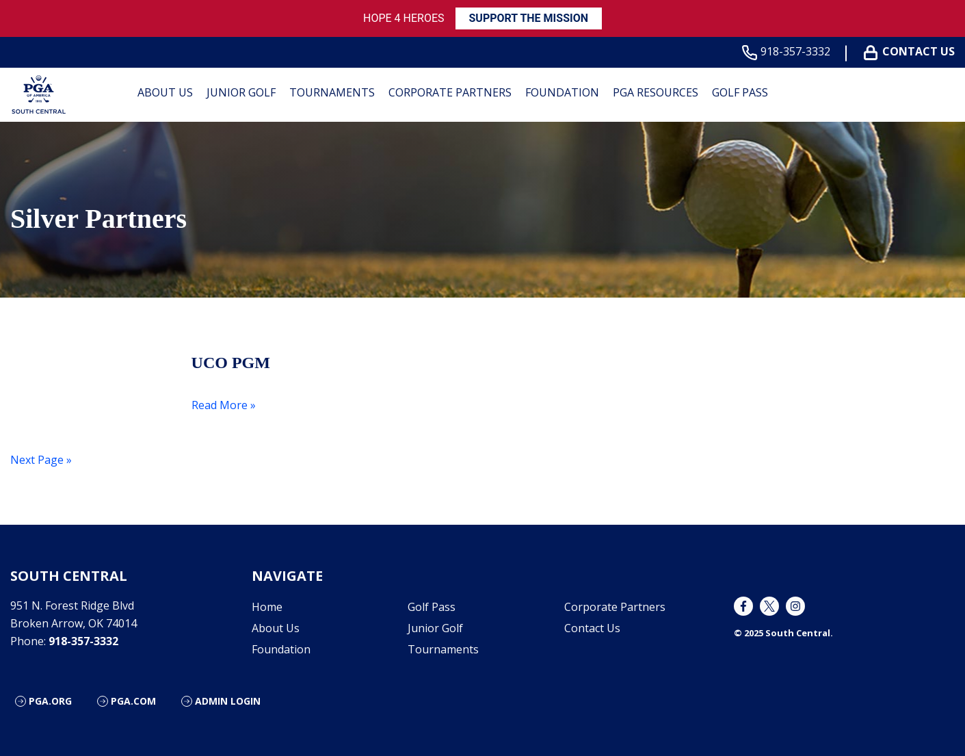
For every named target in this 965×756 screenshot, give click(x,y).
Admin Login (228, 700)
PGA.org (50, 700)
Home (267, 606)
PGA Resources (655, 92)
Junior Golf (241, 92)
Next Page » (41, 459)
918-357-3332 (789, 51)
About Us (165, 92)
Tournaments (332, 92)
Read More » (223, 405)
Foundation (562, 92)
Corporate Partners (450, 92)
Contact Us (912, 51)
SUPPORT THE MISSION (528, 18)
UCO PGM (230, 363)
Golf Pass (740, 92)
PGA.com (133, 700)
